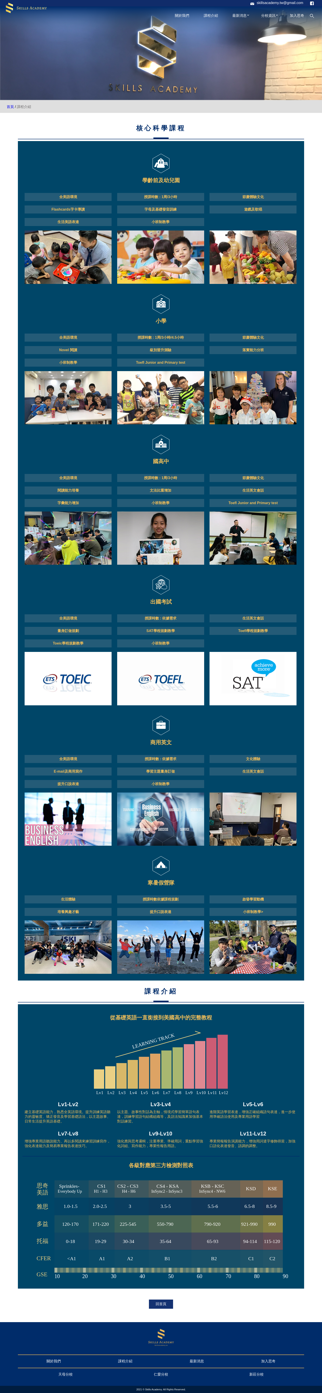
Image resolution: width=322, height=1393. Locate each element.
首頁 (10, 107)
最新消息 (241, 14)
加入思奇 (297, 15)
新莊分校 (256, 1374)
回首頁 (161, 1304)
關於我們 (182, 15)
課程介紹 (211, 15)
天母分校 (65, 1374)
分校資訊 (270, 14)
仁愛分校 (161, 1374)
